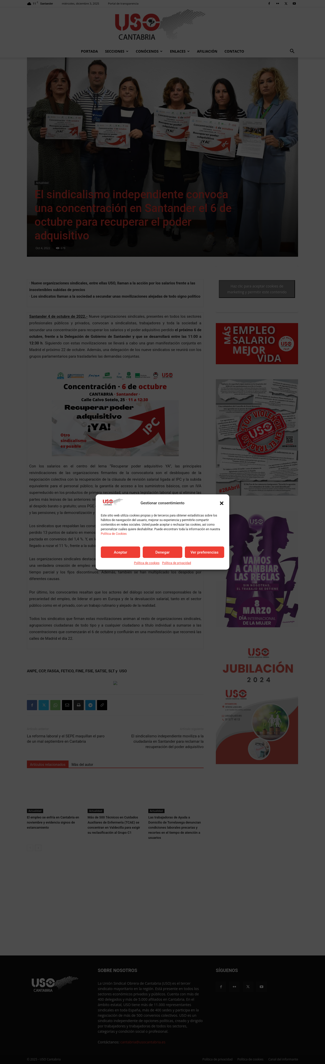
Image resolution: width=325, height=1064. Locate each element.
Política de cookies (147, 563)
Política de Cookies (114, 534)
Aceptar (120, 552)
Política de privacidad (176, 563)
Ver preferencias (204, 552)
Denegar (162, 552)
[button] (221, 503)
